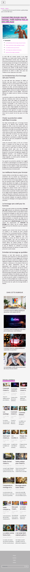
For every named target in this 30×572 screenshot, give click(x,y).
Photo (14, 556)
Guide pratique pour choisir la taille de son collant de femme (21, 464)
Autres (6, 8)
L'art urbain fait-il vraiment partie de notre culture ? (21, 535)
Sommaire (7, 41)
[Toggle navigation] (3, 2)
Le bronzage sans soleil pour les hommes (13, 50)
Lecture (14, 558)
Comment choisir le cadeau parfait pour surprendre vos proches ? (14, 349)
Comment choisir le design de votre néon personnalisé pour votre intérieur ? (14, 330)
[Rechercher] (13, 566)
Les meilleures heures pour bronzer (12, 47)
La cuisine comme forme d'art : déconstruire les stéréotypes (8, 536)
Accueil (2, 8)
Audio (14, 560)
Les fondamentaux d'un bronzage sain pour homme (15, 43)
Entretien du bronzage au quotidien (12, 52)
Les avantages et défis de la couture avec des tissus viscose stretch (15, 368)
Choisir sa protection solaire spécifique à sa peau (15, 45)
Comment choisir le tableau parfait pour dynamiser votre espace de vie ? (14, 311)
